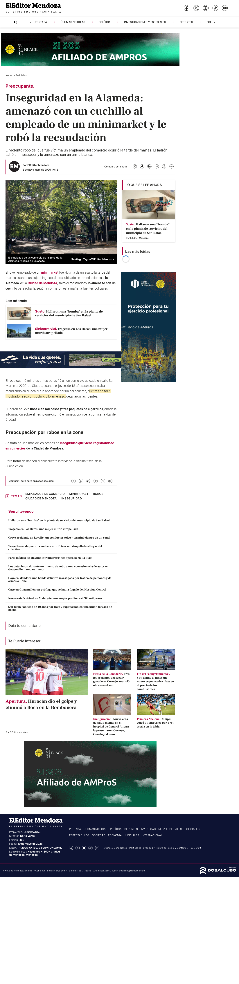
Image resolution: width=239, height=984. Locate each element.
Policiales (21, 75)
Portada (41, 22)
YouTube (84, 848)
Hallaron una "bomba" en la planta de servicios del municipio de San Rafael (59, 520)
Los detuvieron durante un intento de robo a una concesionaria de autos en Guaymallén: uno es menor (58, 568)
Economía (115, 835)
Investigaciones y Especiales (145, 22)
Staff (198, 847)
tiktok (90, 848)
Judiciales (132, 835)
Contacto (181, 847)
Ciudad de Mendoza (42, 283)
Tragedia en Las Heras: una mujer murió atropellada (43, 529)
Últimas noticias (73, 22)
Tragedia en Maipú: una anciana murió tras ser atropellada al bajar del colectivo (55, 547)
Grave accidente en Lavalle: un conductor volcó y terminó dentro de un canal (59, 537)
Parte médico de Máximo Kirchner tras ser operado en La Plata (50, 558)
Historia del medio (164, 847)
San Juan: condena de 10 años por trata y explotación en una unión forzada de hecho (60, 608)
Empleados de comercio (45, 494)
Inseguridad (71, 498)
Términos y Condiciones (114, 847)
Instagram (97, 848)
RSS (191, 847)
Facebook (71, 848)
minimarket (50, 272)
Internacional (152, 835)
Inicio (9, 75)
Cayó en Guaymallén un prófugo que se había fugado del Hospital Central (57, 589)
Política (105, 22)
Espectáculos (79, 835)
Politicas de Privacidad (141, 847)
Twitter (78, 848)
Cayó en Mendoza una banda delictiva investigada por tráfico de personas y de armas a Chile (59, 579)
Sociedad (98, 835)
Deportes (186, 22)
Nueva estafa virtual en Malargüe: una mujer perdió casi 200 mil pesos (55, 598)
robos (53, 432)
